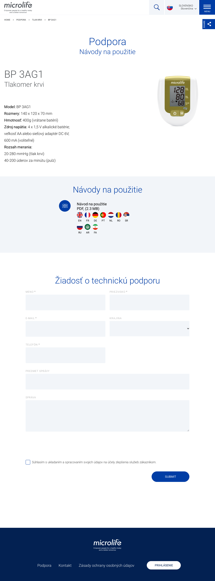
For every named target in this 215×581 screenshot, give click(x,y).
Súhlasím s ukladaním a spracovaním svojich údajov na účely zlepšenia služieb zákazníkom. (94, 462)
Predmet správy (38, 371)
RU (80, 229)
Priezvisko (117, 291)
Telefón (32, 344)
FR (87, 217)
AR (87, 229)
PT (103, 217)
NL (111, 217)
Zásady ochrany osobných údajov (106, 565)
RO (119, 217)
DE (95, 217)
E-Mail (30, 318)
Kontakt (65, 565)
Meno (30, 291)
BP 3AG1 (52, 20)
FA (95, 229)
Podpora (21, 20)
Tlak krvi (37, 20)
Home (7, 20)
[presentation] (57, 445)
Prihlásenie (164, 565)
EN (80, 217)
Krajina (116, 318)
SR (126, 217)
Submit (170, 476)
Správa (31, 397)
